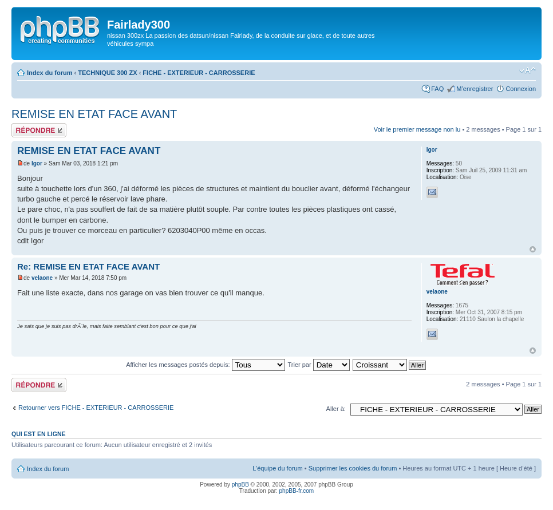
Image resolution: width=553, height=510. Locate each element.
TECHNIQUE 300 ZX (107, 72)
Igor (36, 163)
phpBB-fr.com (296, 491)
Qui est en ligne (38, 433)
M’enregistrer (474, 88)
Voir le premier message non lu (417, 129)
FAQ (437, 88)
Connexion (520, 88)
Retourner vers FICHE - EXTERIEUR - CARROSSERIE (95, 407)
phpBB (240, 484)
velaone (42, 278)
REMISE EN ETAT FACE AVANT (94, 114)
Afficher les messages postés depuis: (205, 364)
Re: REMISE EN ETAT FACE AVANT (88, 266)
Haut (533, 249)
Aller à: (336, 408)
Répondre (38, 130)
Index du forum (49, 72)
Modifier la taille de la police (527, 70)
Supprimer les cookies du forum (353, 468)
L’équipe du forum (277, 468)
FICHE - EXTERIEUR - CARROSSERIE (199, 72)
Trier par (318, 364)
